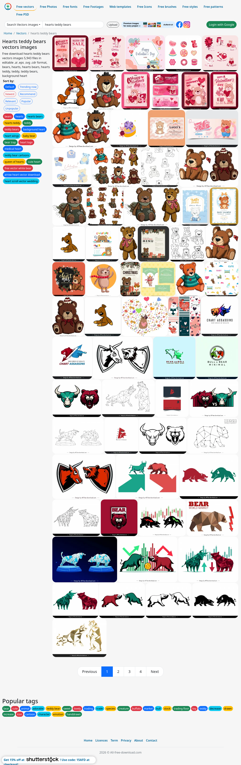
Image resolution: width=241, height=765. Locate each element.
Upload (113, 24)
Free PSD (22, 14)
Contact (151, 740)
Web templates (120, 7)
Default (9, 87)
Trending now (28, 87)
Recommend (27, 94)
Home (8, 33)
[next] (155, 671)
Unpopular (11, 108)
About (138, 740)
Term (114, 740)
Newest (9, 94)
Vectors (21, 33)
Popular (26, 101)
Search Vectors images (22, 25)
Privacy (126, 740)
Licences (101, 740)
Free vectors (25, 7)
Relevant (10, 101)
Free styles (190, 7)
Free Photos (48, 7)
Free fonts (70, 7)
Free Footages (93, 7)
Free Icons (144, 7)
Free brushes (167, 7)
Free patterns (213, 7)
